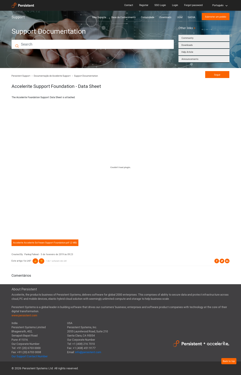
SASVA (191, 17)
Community (187, 37)
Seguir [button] (217, 74)
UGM (179, 17)
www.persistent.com (24, 315)
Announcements (190, 59)
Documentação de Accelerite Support (52, 75)
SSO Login (160, 5)
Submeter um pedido (215, 16)
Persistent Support (21, 75)
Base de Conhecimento (123, 17)
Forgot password (193, 5)
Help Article (187, 51)
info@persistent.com (88, 352)
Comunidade (147, 17)
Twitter (222, 261)
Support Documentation (86, 75)
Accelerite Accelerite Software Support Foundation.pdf (41, 242)
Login (175, 5)
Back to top (229, 361)
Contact (128, 5)
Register (143, 5)
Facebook (216, 261)
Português (219, 5)
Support (18, 17)
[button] (35, 261)
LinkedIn (227, 261)
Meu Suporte (99, 17)
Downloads (165, 17)
